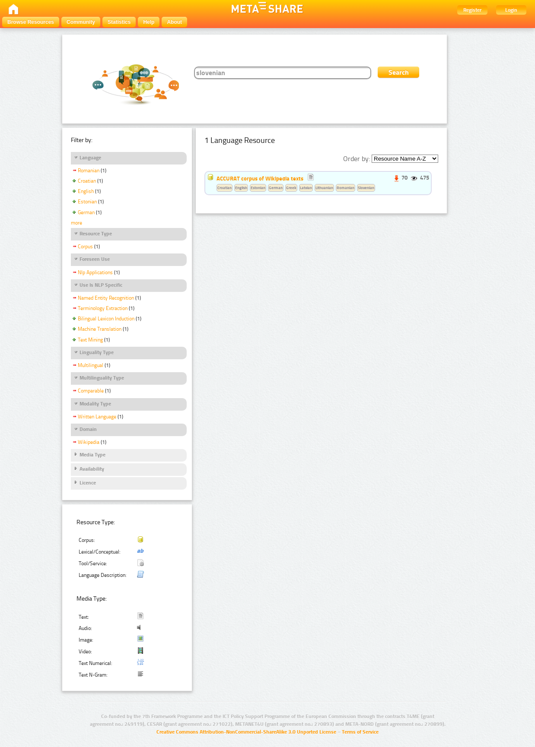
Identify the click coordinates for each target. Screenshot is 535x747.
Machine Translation (99, 329)
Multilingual (90, 365)
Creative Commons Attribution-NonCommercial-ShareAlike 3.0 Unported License (246, 732)
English (86, 191)
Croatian (87, 181)
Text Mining (90, 340)
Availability (92, 469)
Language (90, 158)
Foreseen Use (95, 259)
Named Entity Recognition (106, 298)
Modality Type (95, 404)
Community (81, 22)
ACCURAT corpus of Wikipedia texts (260, 178)
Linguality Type (97, 352)
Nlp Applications (95, 272)
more (76, 223)
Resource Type (96, 234)
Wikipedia (88, 442)
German (86, 212)
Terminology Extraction (102, 308)
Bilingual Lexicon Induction (106, 319)
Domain (88, 429)
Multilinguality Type (102, 378)
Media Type (92, 455)
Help (148, 22)
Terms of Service (360, 732)
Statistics (119, 22)
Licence (88, 483)
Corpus (85, 247)
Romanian (88, 171)
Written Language (97, 417)
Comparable (91, 391)
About (174, 22)
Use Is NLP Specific (101, 285)
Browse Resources (30, 22)
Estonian (87, 202)
